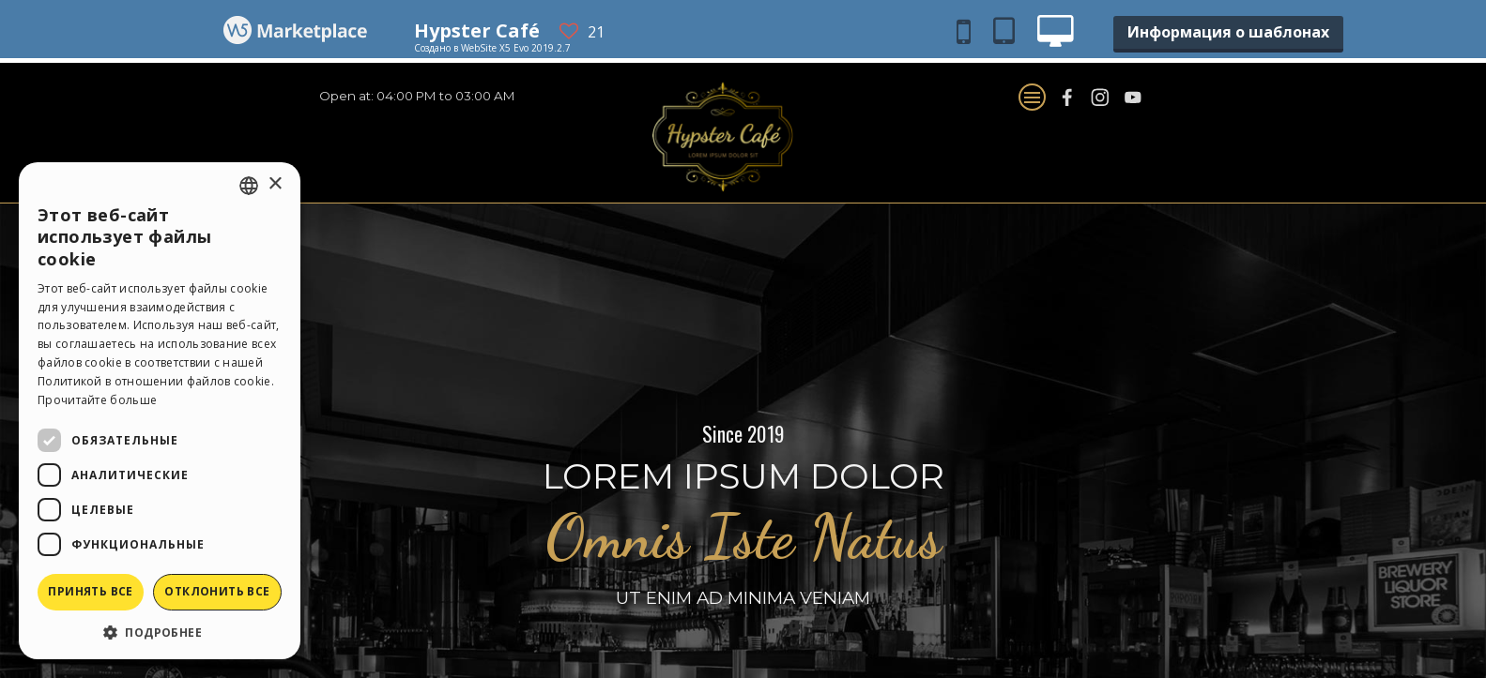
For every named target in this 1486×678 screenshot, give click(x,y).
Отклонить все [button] (216, 591)
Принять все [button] (90, 591)
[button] (160, 631)
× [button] (275, 184)
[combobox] (248, 185)
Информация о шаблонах (1228, 32)
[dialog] (159, 410)
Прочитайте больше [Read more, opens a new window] (97, 400)
